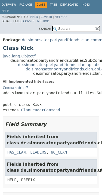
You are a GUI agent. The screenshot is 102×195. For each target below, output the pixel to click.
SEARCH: (45, 28)
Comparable (14, 88)
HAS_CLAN (16, 152)
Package (25, 4)
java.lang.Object (18, 56)
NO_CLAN (59, 152)
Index (86, 4)
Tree (53, 4)
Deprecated (69, 4)
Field (34, 16)
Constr (46, 16)
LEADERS (38, 152)
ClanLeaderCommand (40, 110)
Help (5, 10)
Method (61, 16)
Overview (9, 4)
